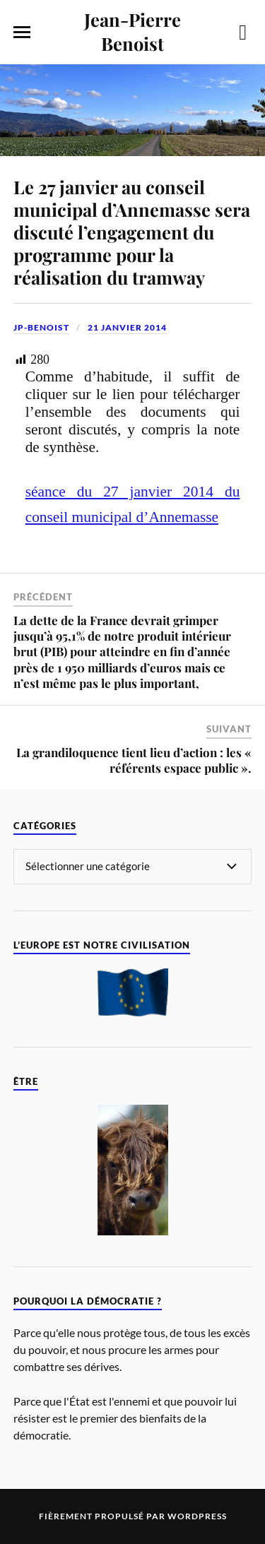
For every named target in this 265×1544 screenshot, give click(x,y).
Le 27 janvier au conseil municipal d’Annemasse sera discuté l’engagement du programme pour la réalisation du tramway (131, 231)
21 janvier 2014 (127, 327)
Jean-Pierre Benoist (132, 31)
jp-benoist (41, 327)
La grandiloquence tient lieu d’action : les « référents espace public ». (134, 760)
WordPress (197, 1516)
